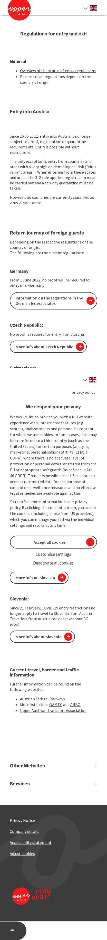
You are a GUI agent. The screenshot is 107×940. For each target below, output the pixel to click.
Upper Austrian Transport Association (53, 710)
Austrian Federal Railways (42, 698)
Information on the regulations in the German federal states (49, 300)
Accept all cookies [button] (50, 542)
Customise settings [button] (53, 554)
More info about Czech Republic (44, 346)
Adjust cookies (22, 853)
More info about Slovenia (38, 636)
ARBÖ (75, 704)
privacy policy (83, 392)
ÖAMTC (55, 704)
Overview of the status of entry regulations (58, 70)
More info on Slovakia (35, 577)
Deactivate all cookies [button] (53, 563)
